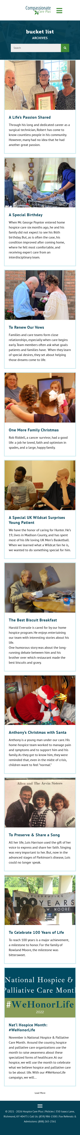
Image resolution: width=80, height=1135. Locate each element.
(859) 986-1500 (48, 1116)
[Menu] (40, 1106)
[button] (59, 10)
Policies (49, 1111)
